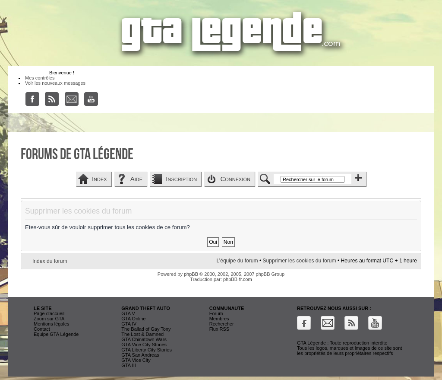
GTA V (128, 313)
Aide (136, 178)
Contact (42, 329)
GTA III (128, 365)
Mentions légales (51, 323)
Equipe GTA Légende (56, 334)
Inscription (181, 178)
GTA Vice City (135, 360)
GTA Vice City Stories (144, 344)
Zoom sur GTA (49, 318)
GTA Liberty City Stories (146, 349)
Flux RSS (219, 329)
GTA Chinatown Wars (144, 339)
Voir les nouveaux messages (55, 83)
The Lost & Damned (142, 334)
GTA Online (133, 318)
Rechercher (221, 323)
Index (99, 178)
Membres (219, 318)
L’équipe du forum (237, 261)
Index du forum (49, 261)
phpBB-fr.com (237, 279)
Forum (216, 313)
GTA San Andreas (140, 355)
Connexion (235, 178)
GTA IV (128, 323)
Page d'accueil (49, 313)
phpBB (191, 274)
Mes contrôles (39, 77)
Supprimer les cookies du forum (299, 261)
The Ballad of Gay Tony (145, 329)
